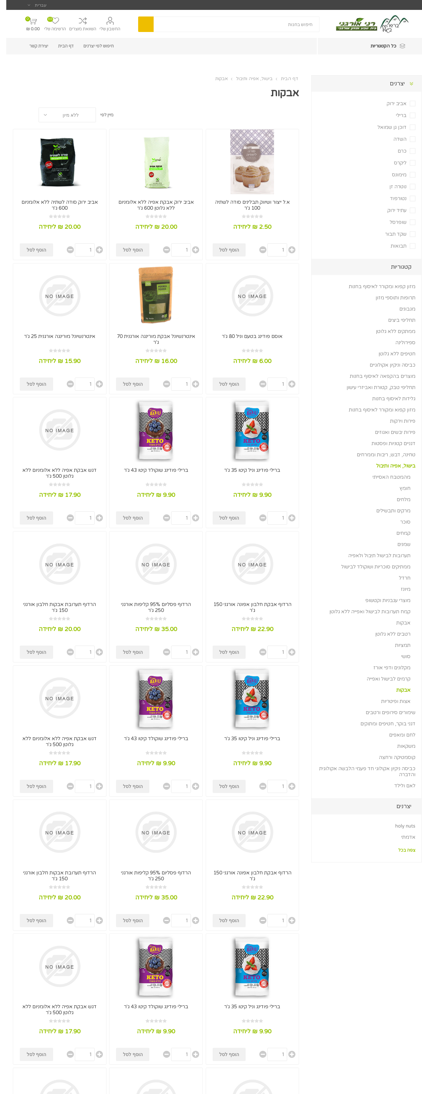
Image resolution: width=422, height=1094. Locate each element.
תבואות (392, 246)
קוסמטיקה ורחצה (391, 757)
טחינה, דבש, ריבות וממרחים (379, 455)
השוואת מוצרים (76, 29)
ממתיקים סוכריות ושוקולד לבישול (369, 567)
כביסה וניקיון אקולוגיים (386, 365)
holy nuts (399, 826)
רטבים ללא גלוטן (386, 634)
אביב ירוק (390, 103)
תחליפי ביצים (395, 320)
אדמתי (402, 837)
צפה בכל (400, 850)
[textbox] (230, 24)
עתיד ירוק (390, 210)
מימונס (393, 175)
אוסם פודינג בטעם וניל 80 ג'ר (246, 336)
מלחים (397, 499)
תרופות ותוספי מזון (389, 298)
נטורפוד (392, 198)
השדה (393, 139)
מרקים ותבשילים (387, 511)
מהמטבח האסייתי (385, 477)
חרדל (398, 578)
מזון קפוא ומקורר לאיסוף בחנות (376, 286)
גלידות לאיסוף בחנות (387, 399)
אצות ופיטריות (389, 701)
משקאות (400, 746)
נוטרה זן (391, 187)
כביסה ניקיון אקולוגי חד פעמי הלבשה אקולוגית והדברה (361, 771)
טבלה (24, 114)
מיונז (399, 589)
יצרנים (391, 83)
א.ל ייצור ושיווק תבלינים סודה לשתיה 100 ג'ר (246, 205)
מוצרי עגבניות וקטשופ (381, 600)
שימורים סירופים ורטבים (384, 712)
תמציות (396, 645)
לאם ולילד (398, 786)
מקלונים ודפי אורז (385, 668)
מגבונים (401, 309)
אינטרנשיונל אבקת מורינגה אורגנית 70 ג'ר (149, 339)
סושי (399, 656)
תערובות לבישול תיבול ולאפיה (373, 556)
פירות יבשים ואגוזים (389, 432)
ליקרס (394, 163)
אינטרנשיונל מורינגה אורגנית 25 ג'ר (53, 336)
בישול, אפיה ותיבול (389, 466)
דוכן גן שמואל (385, 127)
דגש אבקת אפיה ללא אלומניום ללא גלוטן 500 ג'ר (53, 473)
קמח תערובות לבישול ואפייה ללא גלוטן (363, 612)
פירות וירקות (396, 421)
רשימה (11, 114)
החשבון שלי (103, 29)
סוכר (399, 522)
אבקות (397, 623)
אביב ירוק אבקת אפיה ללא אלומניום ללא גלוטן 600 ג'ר (150, 205)
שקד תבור (389, 234)
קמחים (397, 533)
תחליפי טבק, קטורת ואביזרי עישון (374, 387)
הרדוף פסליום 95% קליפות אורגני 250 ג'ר (150, 607)
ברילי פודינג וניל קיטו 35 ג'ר (246, 470)
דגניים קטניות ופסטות (387, 443)
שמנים (397, 544)
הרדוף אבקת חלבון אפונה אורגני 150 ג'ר (246, 607)
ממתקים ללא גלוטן (389, 331)
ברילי (395, 115)
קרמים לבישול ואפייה (382, 679)
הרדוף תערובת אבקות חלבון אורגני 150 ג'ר (53, 607)
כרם (395, 151)
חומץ (398, 488)
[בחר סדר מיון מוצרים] (61, 114)
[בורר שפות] (30, 5)
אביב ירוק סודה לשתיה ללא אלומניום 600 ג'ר (53, 205)
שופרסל (391, 222)
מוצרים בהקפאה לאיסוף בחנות (376, 376)
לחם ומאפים (396, 735)
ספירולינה (399, 343)
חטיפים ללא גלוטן (390, 354)
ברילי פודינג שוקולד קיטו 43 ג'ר (150, 470)
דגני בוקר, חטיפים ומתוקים (381, 724)
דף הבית (283, 78)
